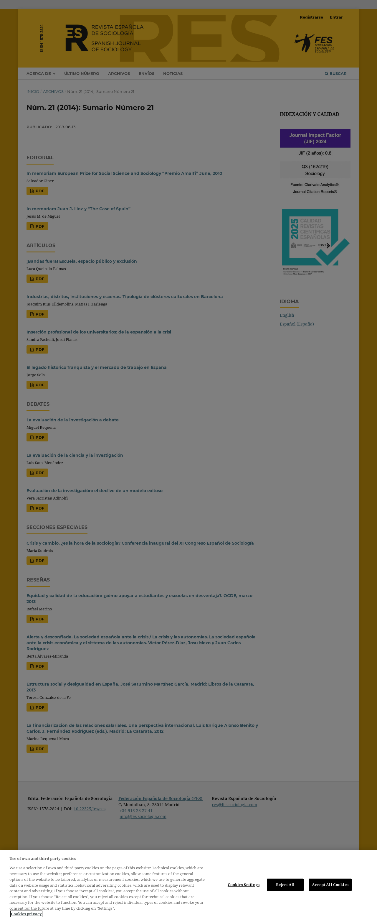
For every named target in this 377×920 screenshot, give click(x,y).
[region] (188, 885)
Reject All (285, 884)
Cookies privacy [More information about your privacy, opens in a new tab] (26, 913)
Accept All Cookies (330, 884)
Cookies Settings (243, 884)
